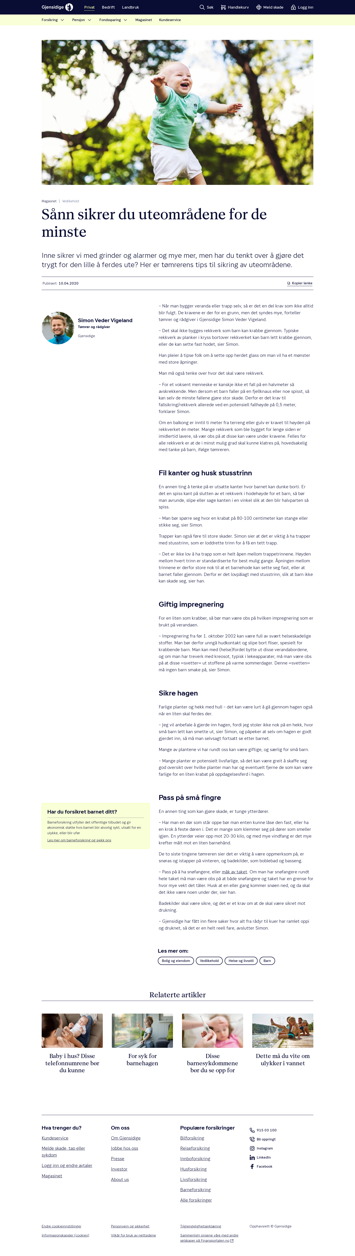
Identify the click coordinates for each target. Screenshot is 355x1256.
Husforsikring (193, 1169)
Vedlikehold (70, 201)
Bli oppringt (262, 1140)
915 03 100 (263, 1130)
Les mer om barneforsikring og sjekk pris (79, 840)
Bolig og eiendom (176, 961)
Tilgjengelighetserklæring (200, 1226)
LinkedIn (260, 1158)
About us (120, 1179)
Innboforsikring (195, 1158)
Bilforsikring (192, 1138)
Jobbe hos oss (124, 1148)
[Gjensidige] (57, 7)
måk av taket (234, 871)
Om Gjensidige (126, 1138)
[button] (206, 7)
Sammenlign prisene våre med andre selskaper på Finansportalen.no (209, 1238)
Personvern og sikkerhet (130, 1226)
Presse (117, 1158)
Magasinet (49, 201)
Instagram (261, 1149)
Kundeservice (55, 1138)
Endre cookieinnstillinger (61, 1226)
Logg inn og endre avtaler (67, 1165)
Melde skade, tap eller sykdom (63, 1152)
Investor (119, 1169)
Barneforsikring (195, 1189)
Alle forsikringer (196, 1200)
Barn (267, 961)
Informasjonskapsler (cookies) (65, 1235)
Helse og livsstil (241, 961)
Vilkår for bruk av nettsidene (133, 1235)
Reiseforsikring (195, 1148)
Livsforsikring (193, 1179)
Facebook (260, 1167)
